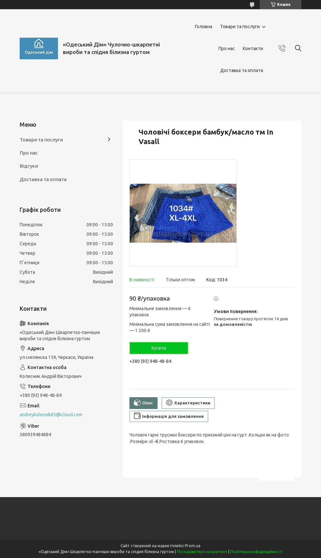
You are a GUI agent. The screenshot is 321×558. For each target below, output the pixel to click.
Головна (203, 26)
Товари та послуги (240, 26)
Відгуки (29, 166)
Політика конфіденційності (256, 551)
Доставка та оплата (241, 70)
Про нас (226, 48)
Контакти (253, 48)
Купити (159, 348)
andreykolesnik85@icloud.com (51, 414)
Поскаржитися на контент (202, 551)
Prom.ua (192, 546)
